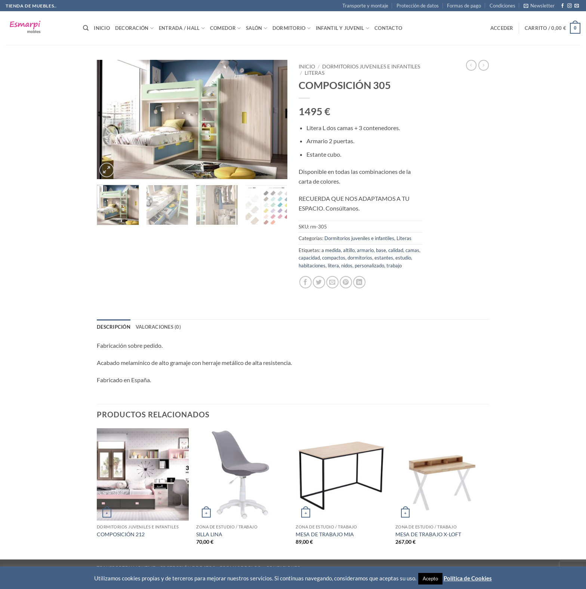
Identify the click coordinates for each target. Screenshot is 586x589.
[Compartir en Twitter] (319, 282)
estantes (383, 258)
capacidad (309, 258)
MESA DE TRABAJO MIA (325, 534)
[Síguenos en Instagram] (569, 6)
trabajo (394, 266)
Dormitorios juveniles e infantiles (371, 67)
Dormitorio (291, 28)
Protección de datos (418, 6)
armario (365, 250)
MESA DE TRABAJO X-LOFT (428, 534)
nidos (346, 266)
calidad (395, 250)
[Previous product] (483, 65)
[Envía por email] (332, 282)
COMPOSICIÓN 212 (121, 534)
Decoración (134, 28)
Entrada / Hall (182, 28)
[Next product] (471, 65)
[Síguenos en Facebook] (562, 6)
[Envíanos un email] (576, 6)
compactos (333, 258)
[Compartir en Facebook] (305, 282)
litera (333, 266)
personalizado (369, 266)
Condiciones (502, 6)
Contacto (388, 28)
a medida (331, 250)
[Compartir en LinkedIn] (359, 282)
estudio (403, 258)
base (381, 250)
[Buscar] (86, 28)
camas (412, 250)
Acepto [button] (430, 579)
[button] (539, 5)
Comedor (225, 28)
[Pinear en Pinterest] (346, 282)
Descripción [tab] (113, 327)
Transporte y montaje (365, 6)
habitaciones (312, 266)
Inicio (102, 28)
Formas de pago (464, 6)
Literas (314, 73)
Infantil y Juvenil (342, 28)
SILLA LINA (209, 534)
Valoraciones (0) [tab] (158, 327)
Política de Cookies (468, 578)
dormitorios (360, 258)
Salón (256, 28)
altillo (349, 250)
